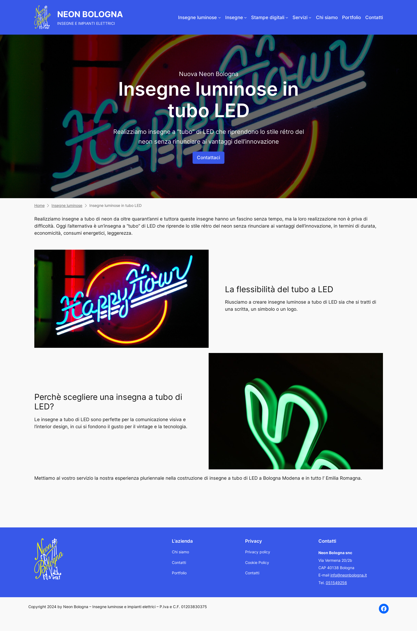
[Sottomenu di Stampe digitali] (286, 17)
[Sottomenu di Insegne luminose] (219, 17)
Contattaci (208, 157)
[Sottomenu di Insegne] (245, 17)
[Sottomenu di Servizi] (310, 17)
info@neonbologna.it (348, 575)
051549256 (336, 582)
